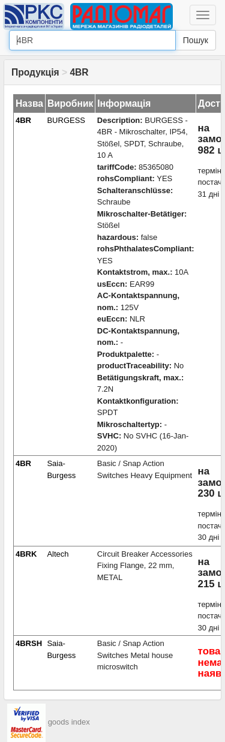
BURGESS (66, 120)
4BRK (26, 553)
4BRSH (29, 643)
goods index (69, 721)
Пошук (195, 40)
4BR (23, 120)
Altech (57, 553)
